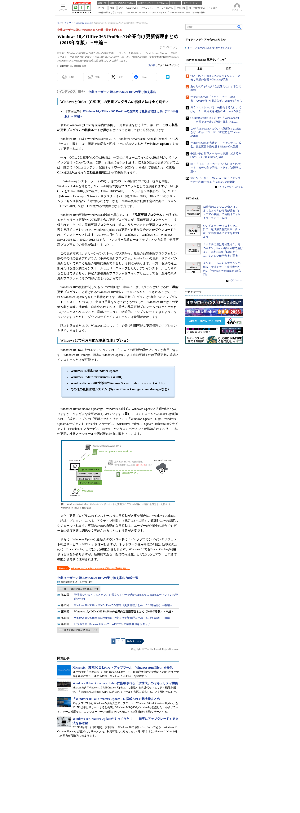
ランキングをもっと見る (230, 187)
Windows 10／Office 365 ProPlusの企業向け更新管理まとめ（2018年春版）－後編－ (123, 605)
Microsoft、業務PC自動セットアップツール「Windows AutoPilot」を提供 (123, 667)
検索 (239, 27)
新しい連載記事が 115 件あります (81, 589)
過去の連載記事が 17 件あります (80, 630)
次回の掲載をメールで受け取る (77, 582)
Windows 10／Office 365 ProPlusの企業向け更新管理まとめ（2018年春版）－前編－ (123, 617)
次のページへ (134, 641)
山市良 (151, 65)
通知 (97, 77)
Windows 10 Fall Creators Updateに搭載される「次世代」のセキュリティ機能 (125, 683)
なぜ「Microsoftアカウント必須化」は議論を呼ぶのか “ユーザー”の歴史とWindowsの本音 (215, 132)
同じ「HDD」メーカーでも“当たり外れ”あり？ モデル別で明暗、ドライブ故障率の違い (215, 168)
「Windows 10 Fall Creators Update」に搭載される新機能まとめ (116, 698)
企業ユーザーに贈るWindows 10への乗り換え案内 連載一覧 (97, 578)
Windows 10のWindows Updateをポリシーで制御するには (100, 568)
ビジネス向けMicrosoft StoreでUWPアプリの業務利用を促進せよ (112, 624)
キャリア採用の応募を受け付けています (209, 47)
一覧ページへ (236, 280)
